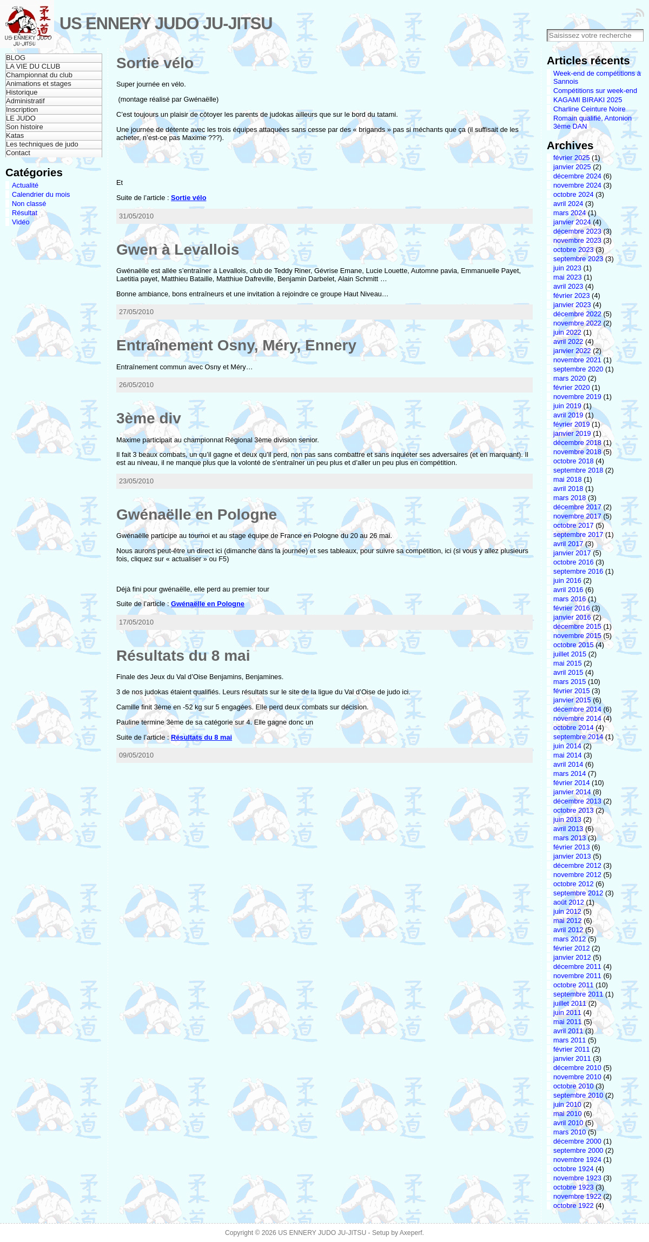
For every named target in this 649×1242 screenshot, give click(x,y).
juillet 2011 (569, 1003)
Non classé (29, 204)
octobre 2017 (573, 525)
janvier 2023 (572, 305)
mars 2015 (569, 682)
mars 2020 (569, 378)
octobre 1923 (573, 1187)
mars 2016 (569, 599)
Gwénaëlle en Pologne (196, 514)
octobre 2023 (573, 249)
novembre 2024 (577, 185)
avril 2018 (568, 488)
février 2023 (571, 295)
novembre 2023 (577, 240)
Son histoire (24, 127)
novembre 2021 (577, 360)
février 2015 (571, 691)
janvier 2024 (572, 222)
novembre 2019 (577, 397)
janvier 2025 (572, 167)
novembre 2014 (577, 718)
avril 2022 (568, 341)
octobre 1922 (573, 1205)
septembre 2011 (578, 994)
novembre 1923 (577, 1178)
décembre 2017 (577, 507)
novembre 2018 (577, 452)
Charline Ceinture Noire (589, 109)
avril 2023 (568, 286)
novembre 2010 (577, 1077)
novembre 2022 (577, 323)
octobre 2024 (573, 194)
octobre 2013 (573, 810)
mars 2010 (569, 1132)
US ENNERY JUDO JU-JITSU (166, 23)
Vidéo (21, 222)
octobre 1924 (573, 1169)
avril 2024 (568, 204)
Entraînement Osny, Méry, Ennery (236, 345)
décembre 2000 (577, 1141)
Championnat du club (39, 75)
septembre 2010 (578, 1095)
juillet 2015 (569, 654)
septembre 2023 (578, 259)
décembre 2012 (577, 865)
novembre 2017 (577, 516)
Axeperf (411, 1233)
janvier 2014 (572, 792)
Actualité (25, 185)
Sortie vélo (155, 63)
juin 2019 (567, 406)
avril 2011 (568, 1031)
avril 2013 (568, 829)
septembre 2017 (578, 534)
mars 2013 (569, 838)
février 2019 (571, 424)
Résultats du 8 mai (183, 655)
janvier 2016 (572, 617)
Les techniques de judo (42, 144)
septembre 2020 (578, 369)
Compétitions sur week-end (595, 91)
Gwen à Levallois (177, 249)
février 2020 (571, 387)
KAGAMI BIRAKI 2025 (587, 100)
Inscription (22, 109)
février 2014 (571, 783)
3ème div (148, 418)
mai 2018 (567, 479)
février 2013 (571, 847)
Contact (18, 153)
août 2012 (568, 902)
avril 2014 (568, 764)
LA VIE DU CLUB (33, 66)
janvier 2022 (572, 351)
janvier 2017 (572, 553)
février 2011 (571, 1049)
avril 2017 (568, 544)
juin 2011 (567, 1012)
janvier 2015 (572, 700)
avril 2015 (568, 672)
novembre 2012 (577, 875)
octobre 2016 (573, 562)
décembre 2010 (577, 1068)
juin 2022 (567, 332)
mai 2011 (567, 1022)
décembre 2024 (577, 176)
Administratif (25, 101)
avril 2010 (568, 1123)
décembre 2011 (577, 966)
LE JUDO (21, 118)
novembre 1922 (577, 1196)
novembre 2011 (577, 976)
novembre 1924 (577, 1159)
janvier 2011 (572, 1058)
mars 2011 (569, 1040)
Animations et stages (38, 83)
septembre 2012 (578, 893)
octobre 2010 (573, 1086)
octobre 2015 (573, 645)
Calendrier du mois (41, 194)
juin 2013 (567, 819)
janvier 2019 (572, 433)
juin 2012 (567, 911)
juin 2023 (567, 268)
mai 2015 (567, 663)
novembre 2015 (577, 636)
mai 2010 (567, 1114)
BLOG (15, 58)
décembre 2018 (577, 443)
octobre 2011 (573, 985)
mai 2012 (567, 920)
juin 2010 (567, 1104)
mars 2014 (569, 773)
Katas (15, 135)
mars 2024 (569, 213)
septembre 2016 (578, 571)
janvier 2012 (572, 957)
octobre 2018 (573, 461)
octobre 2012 (573, 884)
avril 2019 (568, 415)
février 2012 (571, 948)
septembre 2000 (578, 1150)
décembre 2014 (577, 709)
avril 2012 (568, 930)
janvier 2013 (572, 856)
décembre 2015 (577, 626)
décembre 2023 (577, 231)
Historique (22, 92)
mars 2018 (569, 498)
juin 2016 (567, 580)
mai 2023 (567, 277)
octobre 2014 (573, 727)
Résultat (24, 213)
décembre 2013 (577, 801)
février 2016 (571, 608)
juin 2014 (567, 746)
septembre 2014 (578, 737)
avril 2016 (568, 590)
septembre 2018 (578, 470)
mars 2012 (569, 939)
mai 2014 (567, 755)
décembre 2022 (577, 314)
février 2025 (571, 158)
